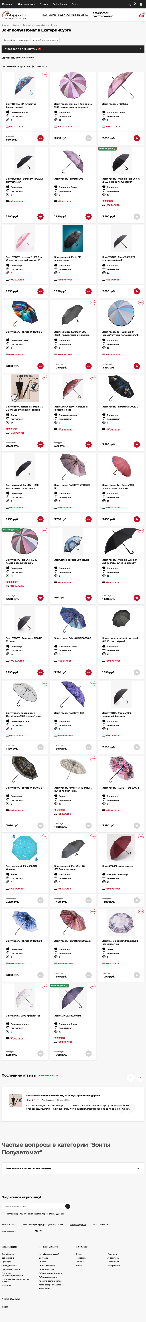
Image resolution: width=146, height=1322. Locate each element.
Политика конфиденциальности (12, 1274)
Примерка (6, 1262)
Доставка (43, 1258)
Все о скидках (8, 1258)
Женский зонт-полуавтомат (16, 40)
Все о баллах (8, 1254)
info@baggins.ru (78, 1224)
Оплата (42, 1262)
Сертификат (113, 1262)
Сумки (79, 1254)
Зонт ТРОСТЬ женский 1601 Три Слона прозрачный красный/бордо (24, 260)
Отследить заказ (9, 1265)
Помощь (7, 4)
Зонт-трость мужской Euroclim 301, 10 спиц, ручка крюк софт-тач (119, 562)
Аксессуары (113, 1258)
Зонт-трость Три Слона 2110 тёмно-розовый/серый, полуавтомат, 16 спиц (21, 562)
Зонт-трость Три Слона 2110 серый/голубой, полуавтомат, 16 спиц (120, 335)
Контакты (6, 1285)
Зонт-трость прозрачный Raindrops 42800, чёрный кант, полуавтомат (23, 716)
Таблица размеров (48, 1277)
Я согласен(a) (32, 1214)
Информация (25, 4)
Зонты (16, 25)
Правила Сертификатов (50, 1281)
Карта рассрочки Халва (50, 1285)
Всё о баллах (60, 4)
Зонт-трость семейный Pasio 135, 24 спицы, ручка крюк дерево (63, 1095)
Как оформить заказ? (49, 1254)
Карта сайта (44, 1288)
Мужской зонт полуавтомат (45, 40)
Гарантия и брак (46, 1269)
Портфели (112, 1254)
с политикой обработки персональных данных (40, 1214)
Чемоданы (81, 1258)
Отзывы (43, 4)
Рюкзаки (80, 1262)
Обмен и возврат (47, 1265)
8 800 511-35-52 (9, 1224)
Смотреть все (49, 1075)
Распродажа (113, 1265)
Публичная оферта (11, 1269)
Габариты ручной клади (50, 1273)
